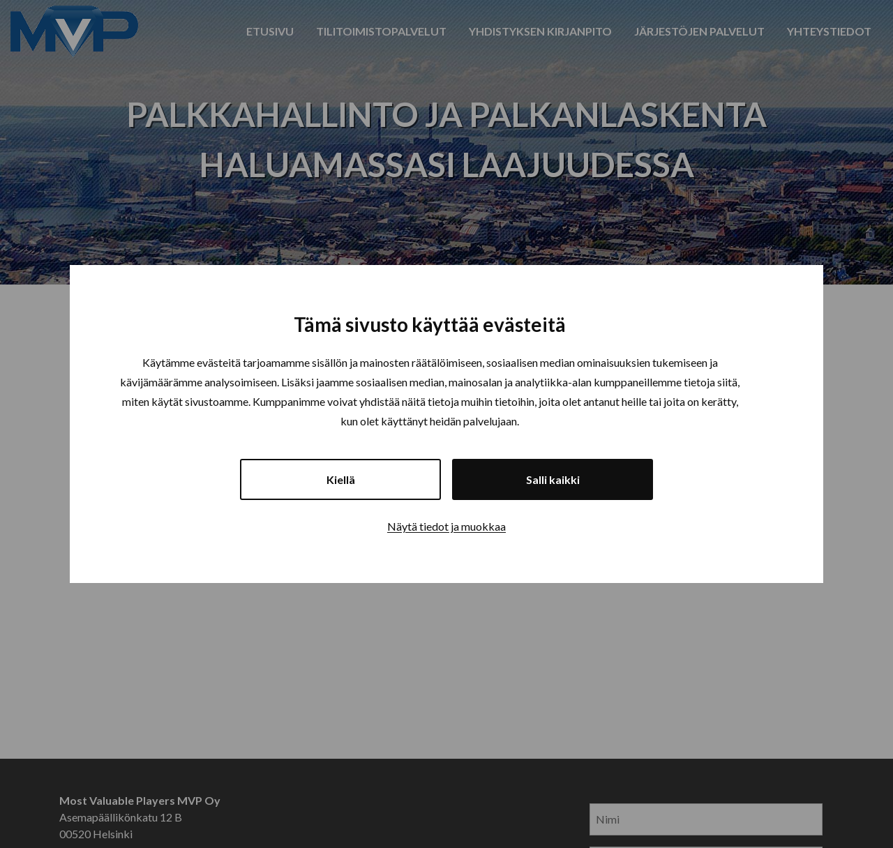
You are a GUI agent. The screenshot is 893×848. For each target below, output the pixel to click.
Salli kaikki (553, 479)
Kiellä (341, 479)
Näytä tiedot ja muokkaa (446, 526)
